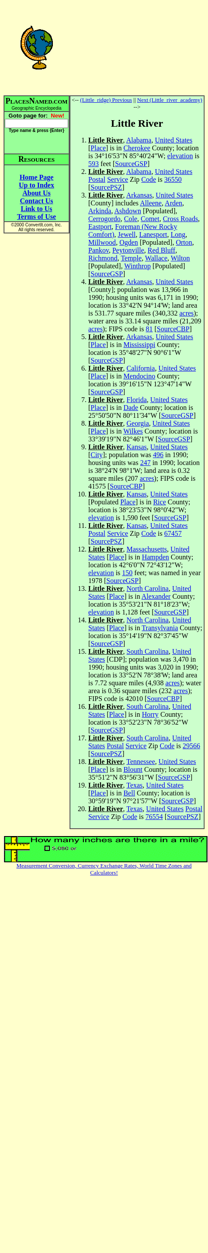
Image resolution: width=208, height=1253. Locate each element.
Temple (131, 258)
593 (93, 163)
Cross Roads (180, 218)
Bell (129, 793)
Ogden (128, 242)
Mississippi (139, 344)
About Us (36, 193)
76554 (154, 816)
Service (117, 179)
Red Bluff (161, 250)
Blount (132, 769)
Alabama (139, 140)
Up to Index (36, 185)
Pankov (98, 250)
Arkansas (139, 195)
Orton (184, 242)
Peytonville (128, 250)
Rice (159, 502)
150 (127, 572)
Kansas (137, 447)
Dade (130, 407)
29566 (191, 746)
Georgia (138, 423)
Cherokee (136, 148)
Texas (134, 785)
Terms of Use (36, 216)
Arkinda (99, 211)
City (96, 454)
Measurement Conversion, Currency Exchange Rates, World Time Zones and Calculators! (104, 869)
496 (158, 454)
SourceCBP (173, 329)
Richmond (103, 258)
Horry (150, 714)
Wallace (156, 258)
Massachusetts (147, 549)
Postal (96, 179)
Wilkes (133, 431)
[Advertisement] (137, 47)
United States (173, 140)
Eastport (99, 226)
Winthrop (137, 266)
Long (177, 234)
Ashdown (127, 211)
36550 (173, 179)
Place (98, 148)
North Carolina (148, 588)
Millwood (102, 242)
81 (149, 329)
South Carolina (148, 651)
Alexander (156, 596)
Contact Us (36, 201)
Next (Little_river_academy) (169, 100)
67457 (173, 533)
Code (148, 179)
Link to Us (36, 208)
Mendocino (139, 376)
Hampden (155, 557)
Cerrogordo (104, 218)
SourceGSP (131, 163)
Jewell (127, 234)
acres (186, 313)
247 (145, 462)
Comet (150, 218)
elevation (180, 156)
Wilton (180, 258)
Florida (137, 399)
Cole (130, 218)
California (141, 368)
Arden (173, 203)
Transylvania (160, 628)
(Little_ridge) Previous (106, 100)
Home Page (37, 177)
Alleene (151, 203)
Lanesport (153, 234)
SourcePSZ (106, 187)
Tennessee (140, 761)
